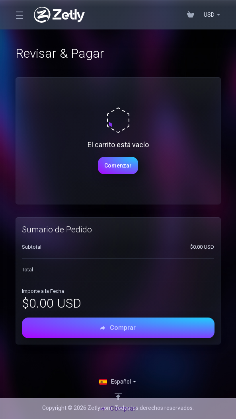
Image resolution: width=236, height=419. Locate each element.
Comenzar (118, 165)
